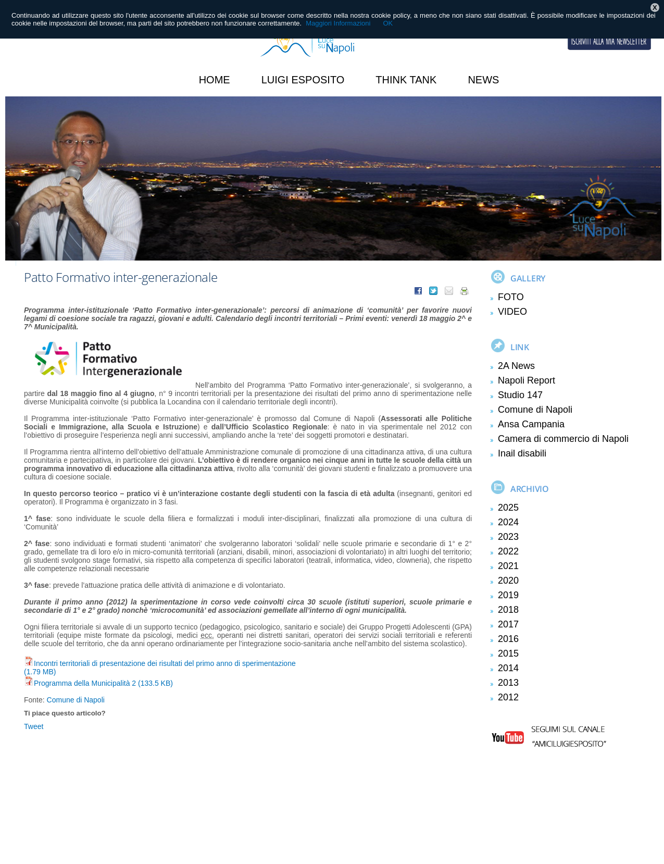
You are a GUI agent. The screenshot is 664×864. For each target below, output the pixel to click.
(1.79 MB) (40, 672)
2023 (508, 537)
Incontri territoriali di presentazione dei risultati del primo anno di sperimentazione (160, 663)
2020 (508, 580)
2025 (508, 507)
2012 (508, 697)
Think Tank (405, 79)
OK (388, 23)
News (483, 79)
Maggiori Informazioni (338, 23)
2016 (508, 639)
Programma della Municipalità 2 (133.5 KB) (98, 683)
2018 (508, 609)
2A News (516, 366)
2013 (508, 682)
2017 (508, 624)
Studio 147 (520, 395)
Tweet (33, 726)
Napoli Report (526, 380)
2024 (508, 522)
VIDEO (512, 311)
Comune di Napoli (76, 700)
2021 (508, 566)
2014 (508, 668)
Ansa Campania (531, 424)
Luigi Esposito (303, 79)
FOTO (511, 297)
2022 (508, 551)
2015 (508, 653)
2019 (508, 595)
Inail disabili (522, 453)
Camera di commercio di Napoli (563, 439)
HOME (214, 79)
